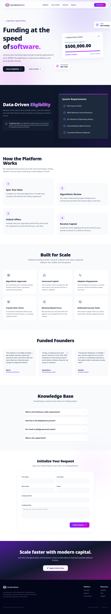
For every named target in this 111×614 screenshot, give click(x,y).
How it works (35, 69)
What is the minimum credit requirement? (55, 412)
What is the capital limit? (55, 438)
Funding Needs (26, 505)
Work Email (25, 486)
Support (73, 5)
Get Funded (100, 5)
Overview (86, 590)
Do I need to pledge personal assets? (55, 429)
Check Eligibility (14, 69)
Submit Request (79, 525)
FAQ (102, 593)
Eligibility (45, 5)
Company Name (27, 496)
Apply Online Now (55, 568)
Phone (59, 486)
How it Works (55, 5)
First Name (25, 477)
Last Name (60, 477)
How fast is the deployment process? (55, 420)
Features (65, 5)
